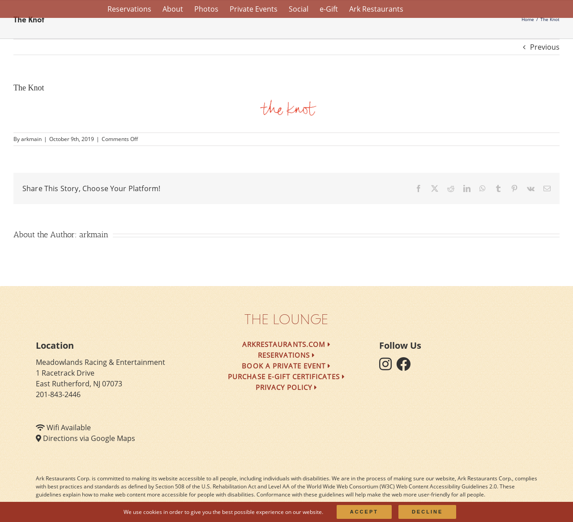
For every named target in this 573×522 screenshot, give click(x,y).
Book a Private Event (286, 365)
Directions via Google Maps (89, 438)
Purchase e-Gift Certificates (286, 376)
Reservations (287, 355)
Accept (364, 511)
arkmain (31, 139)
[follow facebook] (405, 367)
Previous (545, 47)
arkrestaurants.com (286, 344)
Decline (427, 511)
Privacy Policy (287, 387)
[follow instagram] (387, 367)
